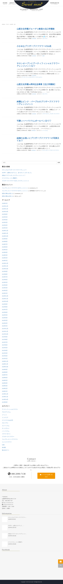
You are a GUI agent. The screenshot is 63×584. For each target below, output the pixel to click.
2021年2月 (4, 356)
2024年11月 (5, 233)
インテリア (5, 417)
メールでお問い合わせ (46, 475)
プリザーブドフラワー (55, 113)
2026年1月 (4, 203)
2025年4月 (4, 219)
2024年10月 (5, 236)
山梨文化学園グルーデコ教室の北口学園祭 (36, 29)
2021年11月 (5, 331)
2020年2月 (4, 388)
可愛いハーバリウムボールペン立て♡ (34, 121)
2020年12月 (5, 361)
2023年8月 (4, 274)
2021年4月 (4, 350)
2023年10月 (5, 268)
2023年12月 (5, 263)
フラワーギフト (38, 77)
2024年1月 (4, 260)
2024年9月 (4, 238)
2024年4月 (4, 252)
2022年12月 (5, 296)
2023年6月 (4, 279)
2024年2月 (4, 258)
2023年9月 (4, 271)
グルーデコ (44, 38)
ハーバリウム (45, 130)
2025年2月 (4, 225)
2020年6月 (4, 377)
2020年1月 (4, 391)
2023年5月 (4, 282)
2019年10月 (5, 399)
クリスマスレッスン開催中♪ (9, 178)
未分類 (4, 447)
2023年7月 (4, 277)
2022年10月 (5, 301)
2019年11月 (5, 396)
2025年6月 (4, 214)
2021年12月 (5, 328)
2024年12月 (5, 230)
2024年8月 (4, 241)
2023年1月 (4, 293)
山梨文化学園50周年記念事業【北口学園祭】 (36, 84)
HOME (3, 24)
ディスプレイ (5, 428)
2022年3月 (4, 320)
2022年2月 (4, 323)
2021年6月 (4, 345)
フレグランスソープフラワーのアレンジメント (15, 188)
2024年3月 (4, 255)
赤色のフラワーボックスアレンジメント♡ (13, 175)
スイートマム (5, 425)
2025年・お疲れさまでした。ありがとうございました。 (17, 172)
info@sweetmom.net (7, 504)
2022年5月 (4, 315)
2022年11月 (5, 298)
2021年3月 (4, 353)
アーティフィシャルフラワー (28, 77)
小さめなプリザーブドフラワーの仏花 (34, 46)
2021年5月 (4, 347)
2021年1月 (4, 358)
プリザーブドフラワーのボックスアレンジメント (15, 180)
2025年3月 (4, 222)
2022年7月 (4, 309)
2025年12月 (5, 206)
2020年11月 (5, 364)
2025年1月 (4, 228)
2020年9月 (4, 369)
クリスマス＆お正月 (7, 420)
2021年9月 (4, 336)
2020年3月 (4, 385)
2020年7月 (4, 375)
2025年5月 (4, 217)
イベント (4, 414)
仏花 (43, 55)
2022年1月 (4, 326)
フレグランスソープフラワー (10, 439)
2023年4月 (4, 285)
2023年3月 (4, 287)
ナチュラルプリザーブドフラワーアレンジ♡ (14, 170)
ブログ (7, 24)
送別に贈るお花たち (7, 193)
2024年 (11, 24)
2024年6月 (4, 247)
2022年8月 (4, 307)
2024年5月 (4, 249)
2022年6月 (4, 312)
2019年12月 (5, 394)
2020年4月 (4, 383)
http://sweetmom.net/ (7, 502)
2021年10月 (5, 334)
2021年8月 (4, 339)
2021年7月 (4, 342)
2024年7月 (4, 244)
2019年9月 (4, 402)
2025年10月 (5, 211)
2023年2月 (4, 290)
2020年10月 (5, 366)
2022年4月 (4, 317)
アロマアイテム (6, 412)
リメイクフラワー (7, 442)
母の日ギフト (5, 450)
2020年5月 (4, 380)
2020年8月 (4, 372)
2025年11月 (5, 209)
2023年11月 (5, 266)
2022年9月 (4, 304)
